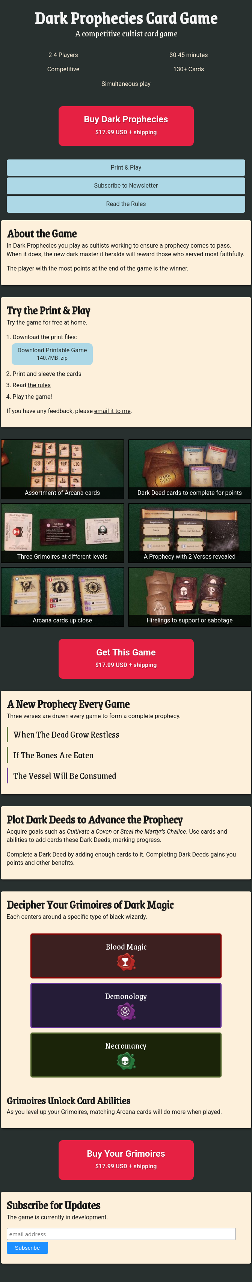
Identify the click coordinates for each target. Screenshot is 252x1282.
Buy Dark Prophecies (126, 126)
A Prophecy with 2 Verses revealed (190, 556)
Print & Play (126, 167)
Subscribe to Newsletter (126, 185)
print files (63, 337)
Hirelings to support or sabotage (189, 620)
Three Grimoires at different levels (62, 556)
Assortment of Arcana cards (62, 492)
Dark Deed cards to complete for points (189, 492)
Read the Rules (126, 203)
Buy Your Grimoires (126, 1160)
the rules (39, 385)
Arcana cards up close (62, 620)
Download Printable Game (52, 354)
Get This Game (126, 659)
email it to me (112, 411)
